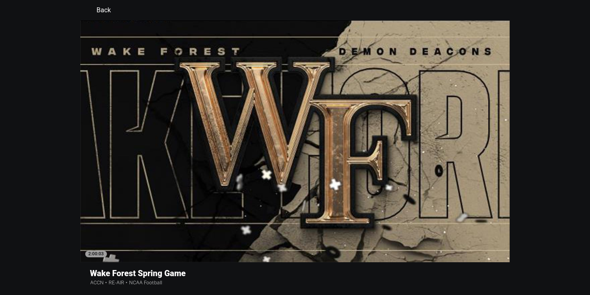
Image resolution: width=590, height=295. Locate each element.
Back (99, 10)
